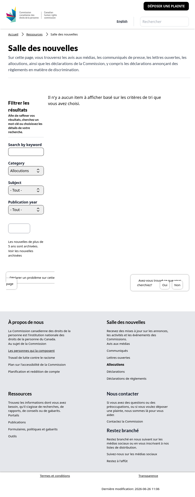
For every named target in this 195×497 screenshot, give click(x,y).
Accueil (13, 34)
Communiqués (117, 350)
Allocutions (115, 364)
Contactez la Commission (125, 421)
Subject (14, 182)
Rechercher (174, 21)
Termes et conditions (55, 476)
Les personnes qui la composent (31, 350)
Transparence (148, 476)
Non (177, 285)
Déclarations (116, 371)
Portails (13, 415)
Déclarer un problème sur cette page (30, 280)
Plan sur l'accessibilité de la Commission (37, 364)
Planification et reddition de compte (34, 371)
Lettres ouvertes (118, 357)
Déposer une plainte (166, 6)
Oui (164, 285)
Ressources (34, 34)
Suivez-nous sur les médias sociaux (132, 454)
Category (16, 163)
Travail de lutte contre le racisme (31, 357)
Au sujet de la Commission (27, 344)
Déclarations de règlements (126, 378)
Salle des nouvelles (126, 322)
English (122, 21)
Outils (12, 436)
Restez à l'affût (117, 461)
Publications (17, 422)
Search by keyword (25, 144)
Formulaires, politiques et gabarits (33, 429)
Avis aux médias (118, 344)
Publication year (22, 202)
